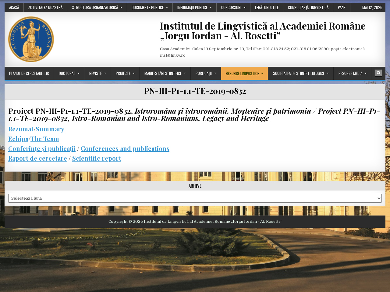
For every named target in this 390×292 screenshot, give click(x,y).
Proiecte (123, 73)
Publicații (204, 73)
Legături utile (266, 7)
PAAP (342, 7)
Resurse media (350, 73)
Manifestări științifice (163, 73)
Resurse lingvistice (242, 73)
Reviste (95, 73)
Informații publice (192, 7)
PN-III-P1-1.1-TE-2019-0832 (195, 90)
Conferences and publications (125, 148)
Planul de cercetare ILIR (29, 73)
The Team (44, 138)
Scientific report (96, 158)
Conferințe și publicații (42, 148)
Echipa (18, 138)
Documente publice (148, 7)
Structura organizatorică (95, 7)
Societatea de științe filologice (298, 73)
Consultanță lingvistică (308, 7)
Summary (50, 129)
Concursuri (231, 7)
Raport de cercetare (37, 158)
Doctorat (67, 73)
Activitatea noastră (45, 7)
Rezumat (21, 129)
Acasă (14, 7)
